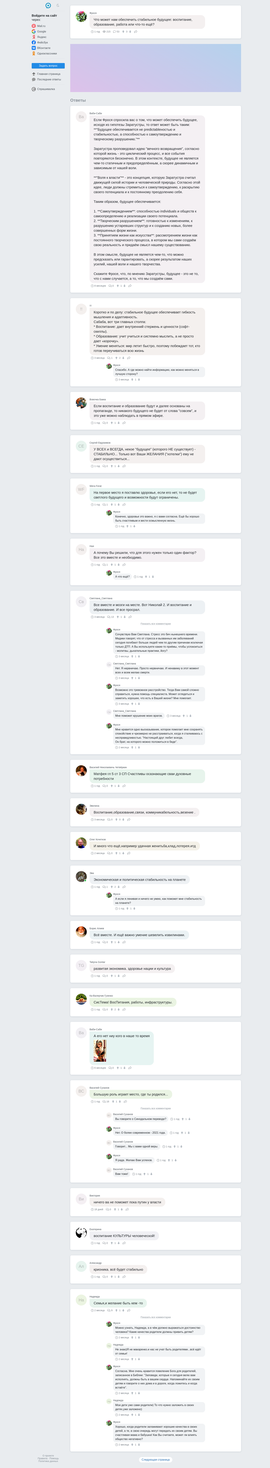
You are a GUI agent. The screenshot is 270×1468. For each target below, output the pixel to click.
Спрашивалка (43, 89)
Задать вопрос (48, 65)
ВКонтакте (41, 48)
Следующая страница (156, 1459)
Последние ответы (46, 79)
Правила (43, 1458)
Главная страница (46, 74)
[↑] (123, 31)
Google (39, 31)
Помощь (54, 1458)
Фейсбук (40, 42)
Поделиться (136, 31)
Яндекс (39, 37)
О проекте (48, 1455)
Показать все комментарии (156, 624)
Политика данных (48, 1461)
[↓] (129, 31)
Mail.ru (38, 26)
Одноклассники (44, 53)
